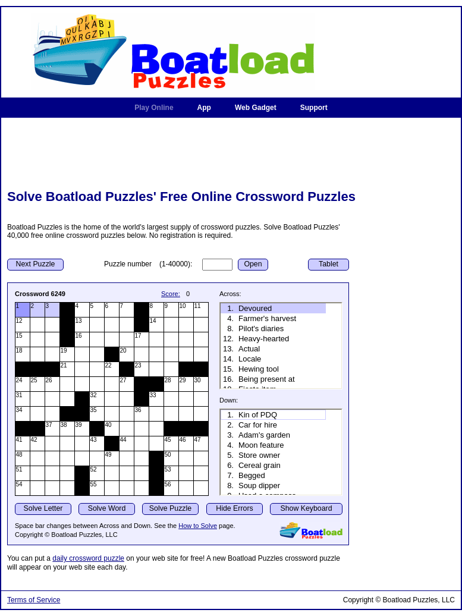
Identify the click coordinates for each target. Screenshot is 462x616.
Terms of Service (33, 600)
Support (314, 107)
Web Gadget (255, 107)
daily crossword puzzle (88, 558)
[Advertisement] (231, 151)
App (204, 107)
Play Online (153, 107)
